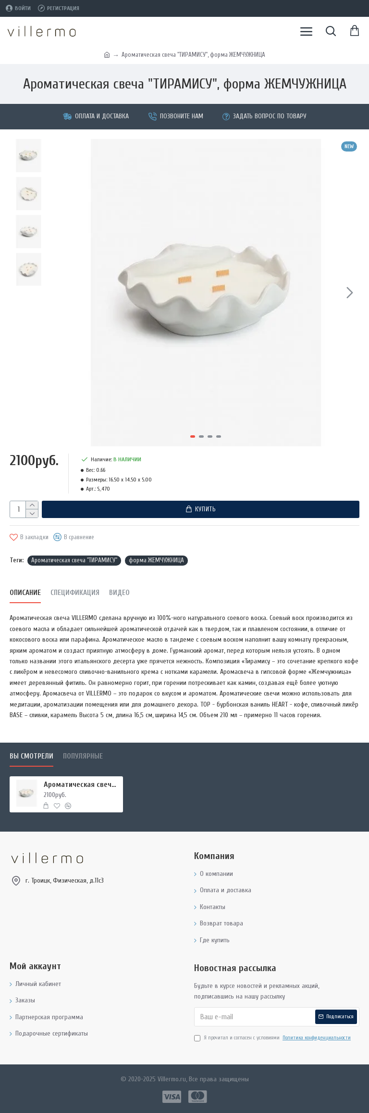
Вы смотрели (31, 756)
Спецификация (74, 593)
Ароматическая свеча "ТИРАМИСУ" (74, 560)
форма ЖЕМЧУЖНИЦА (156, 560)
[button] (349, 292)
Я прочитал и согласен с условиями (273, 1038)
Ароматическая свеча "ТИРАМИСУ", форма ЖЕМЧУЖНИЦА (82, 784)
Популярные (83, 756)
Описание (25, 593)
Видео (119, 593)
